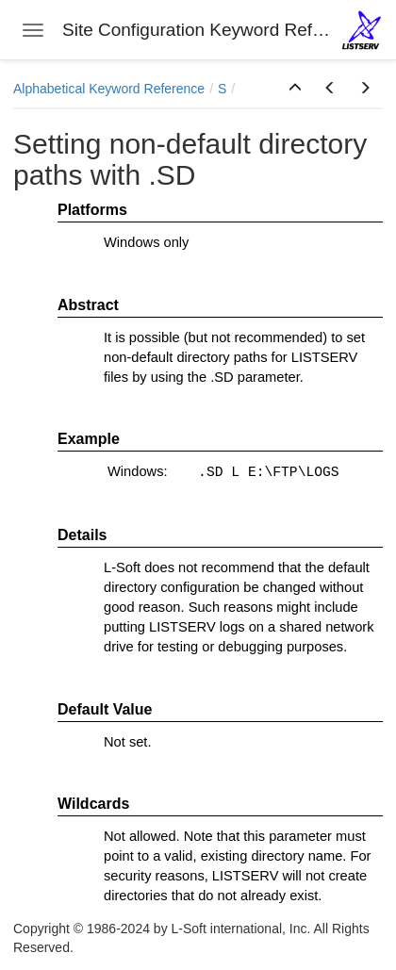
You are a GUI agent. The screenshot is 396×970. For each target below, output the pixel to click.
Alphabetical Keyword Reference (109, 88)
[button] (295, 89)
